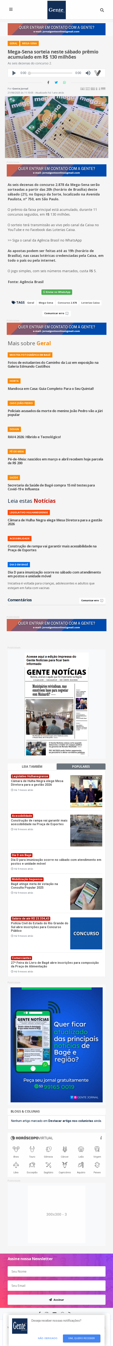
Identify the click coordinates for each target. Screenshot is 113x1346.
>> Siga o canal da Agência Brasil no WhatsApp (45, 240)
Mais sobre (29, 343)
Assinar (56, 1300)
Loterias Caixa (90, 302)
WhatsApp (56, 292)
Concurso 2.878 (67, 302)
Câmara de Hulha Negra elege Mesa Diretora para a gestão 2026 (37, 782)
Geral (30, 302)
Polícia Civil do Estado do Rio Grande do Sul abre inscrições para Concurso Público (39, 926)
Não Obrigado (48, 1338)
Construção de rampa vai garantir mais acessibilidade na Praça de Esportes (39, 822)
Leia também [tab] (32, 766)
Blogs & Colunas (25, 1111)
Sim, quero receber (81, 1338)
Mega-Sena (46, 302)
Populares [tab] (81, 766)
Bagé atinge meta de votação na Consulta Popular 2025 (34, 885)
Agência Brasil (32, 281)
